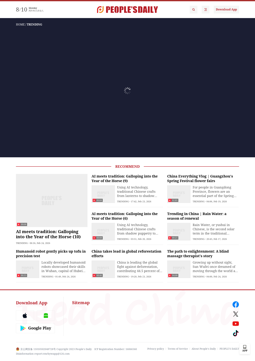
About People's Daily (204, 348)
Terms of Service (178, 348)
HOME (20, 24)
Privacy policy (155, 348)
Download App (226, 9)
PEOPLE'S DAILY (229, 348)
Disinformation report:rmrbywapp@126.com (43, 353)
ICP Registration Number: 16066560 (115, 349)
